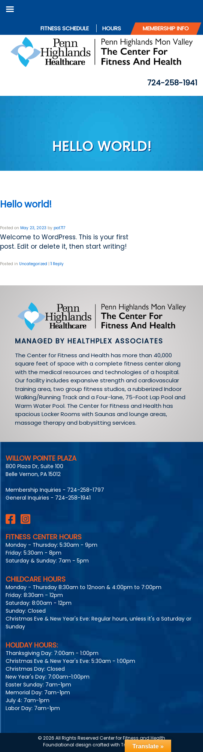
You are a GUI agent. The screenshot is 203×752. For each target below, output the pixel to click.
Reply (57, 264)
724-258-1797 (85, 490)
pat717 (59, 228)
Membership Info (166, 28)
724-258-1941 (172, 83)
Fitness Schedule (64, 28)
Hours (111, 28)
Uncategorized (33, 264)
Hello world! (26, 204)
